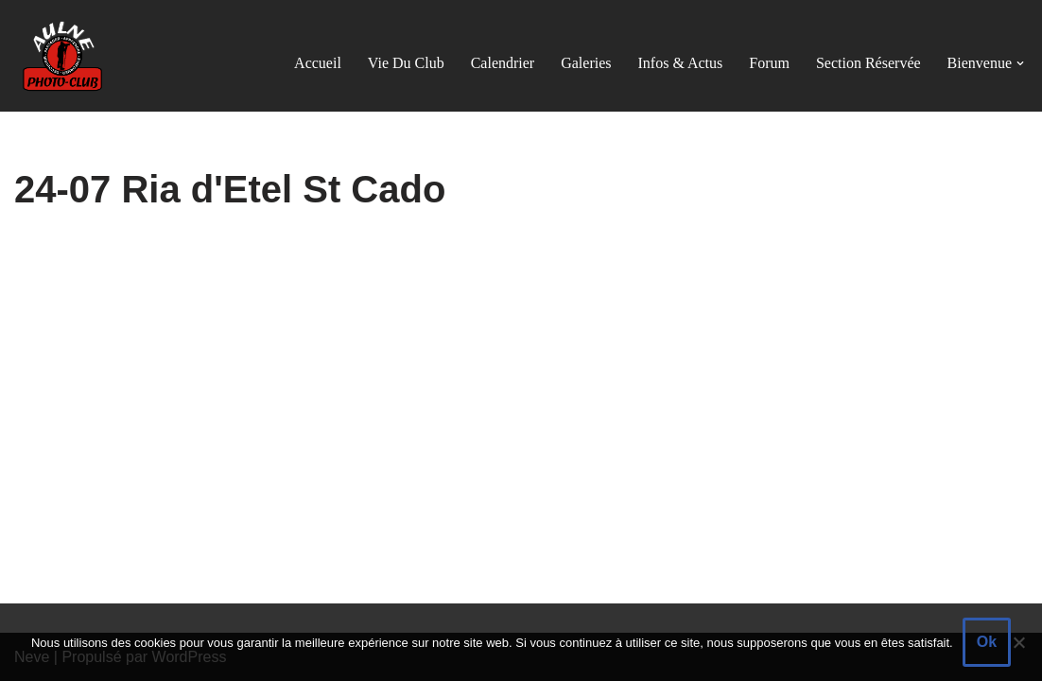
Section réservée (868, 63)
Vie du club (406, 63)
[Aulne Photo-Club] (61, 56)
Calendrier (503, 63)
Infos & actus (680, 63)
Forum (769, 63)
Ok (987, 642)
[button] (1020, 63)
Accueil (317, 63)
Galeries (586, 63)
